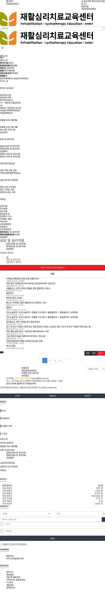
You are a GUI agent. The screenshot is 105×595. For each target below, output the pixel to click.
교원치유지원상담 (7, 163)
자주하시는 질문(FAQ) (15, 580)
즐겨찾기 (10, 1)
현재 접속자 (7, 485)
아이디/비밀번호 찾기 (15, 558)
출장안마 (10, 293)
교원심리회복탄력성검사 (10, 110)
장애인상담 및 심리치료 (10, 148)
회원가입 (85, 6)
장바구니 (10, 572)
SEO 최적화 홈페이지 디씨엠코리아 (21, 383)
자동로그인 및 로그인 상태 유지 (13, 544)
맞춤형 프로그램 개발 (9, 127)
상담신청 (3, 132)
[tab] (52, 439)
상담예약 (3, 151)
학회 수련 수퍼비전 (8, 187)
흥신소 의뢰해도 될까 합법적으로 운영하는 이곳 (26, 302)
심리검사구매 (5, 97)
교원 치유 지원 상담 (8, 170)
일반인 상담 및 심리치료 (10, 156)
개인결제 (10, 574)
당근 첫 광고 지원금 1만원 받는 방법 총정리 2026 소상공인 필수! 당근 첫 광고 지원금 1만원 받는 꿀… (49, 326)
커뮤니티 (3, 221)
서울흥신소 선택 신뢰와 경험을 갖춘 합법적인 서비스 (28, 288)
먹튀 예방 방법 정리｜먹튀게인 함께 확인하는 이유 (27, 331)
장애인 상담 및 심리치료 (10, 154)
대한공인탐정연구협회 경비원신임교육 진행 (24, 341)
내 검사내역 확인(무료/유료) (93, 1)
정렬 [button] (87, 353)
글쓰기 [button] (101, 353)
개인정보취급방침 (88, 9)
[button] (1, 352)
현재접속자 (10, 587)
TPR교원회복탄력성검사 (10, 173)
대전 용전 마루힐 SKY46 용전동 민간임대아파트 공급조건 (30, 283)
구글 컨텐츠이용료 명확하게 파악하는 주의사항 (25, 336)
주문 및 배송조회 (13, 577)
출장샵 (9, 307)
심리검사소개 (5, 95)
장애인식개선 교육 (7, 192)
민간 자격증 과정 (7, 189)
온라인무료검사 (6, 100)
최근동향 (3, 208)
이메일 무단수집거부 (30, 373)
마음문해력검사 (6, 113)
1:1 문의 (9, 582)
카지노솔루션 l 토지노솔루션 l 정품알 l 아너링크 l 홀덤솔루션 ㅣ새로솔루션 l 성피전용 (42, 312)
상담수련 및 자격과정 (9, 180)
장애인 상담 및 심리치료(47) (52, 267)
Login (52, 538)
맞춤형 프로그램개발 (8, 120)
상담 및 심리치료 (7, 139)
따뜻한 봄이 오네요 (14, 298)
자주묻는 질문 (6, 219)
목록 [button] (93, 353)
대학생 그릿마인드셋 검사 (10, 108)
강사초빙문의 (5, 229)
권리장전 (25, 375)
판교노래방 (10, 346)
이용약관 (25, 368)
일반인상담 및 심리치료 (10, 146)
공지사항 (3, 206)
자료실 (3, 199)
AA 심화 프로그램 (7, 129)
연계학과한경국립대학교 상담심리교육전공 (14, 77)
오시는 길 (4, 81)
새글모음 (10, 585)
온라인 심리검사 (7, 88)
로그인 (84, 4)
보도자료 (3, 211)
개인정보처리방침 (28, 370)
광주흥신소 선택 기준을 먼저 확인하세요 (23, 322)
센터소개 (3, 56)
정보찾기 (87, 396)
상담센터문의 (5, 224)
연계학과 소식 (6, 216)
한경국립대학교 (12, 4)
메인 (2, 57)
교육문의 (3, 227)
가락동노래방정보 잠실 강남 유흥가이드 (22, 278)
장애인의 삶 (5, 214)
